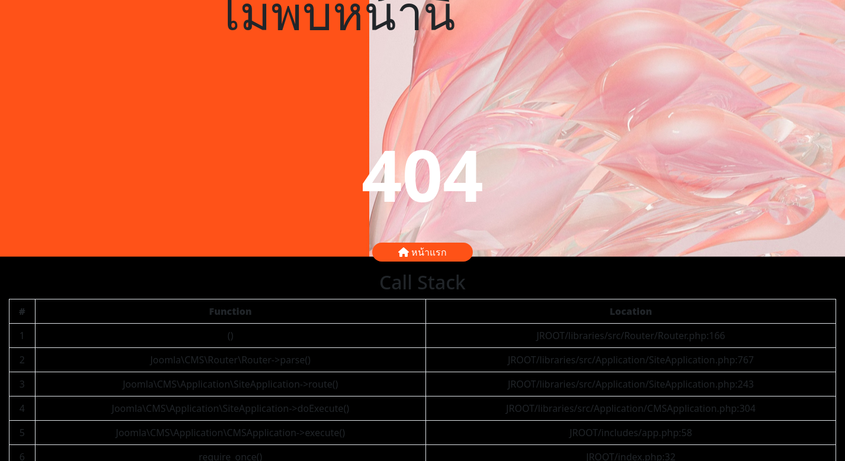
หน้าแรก (422, 252)
